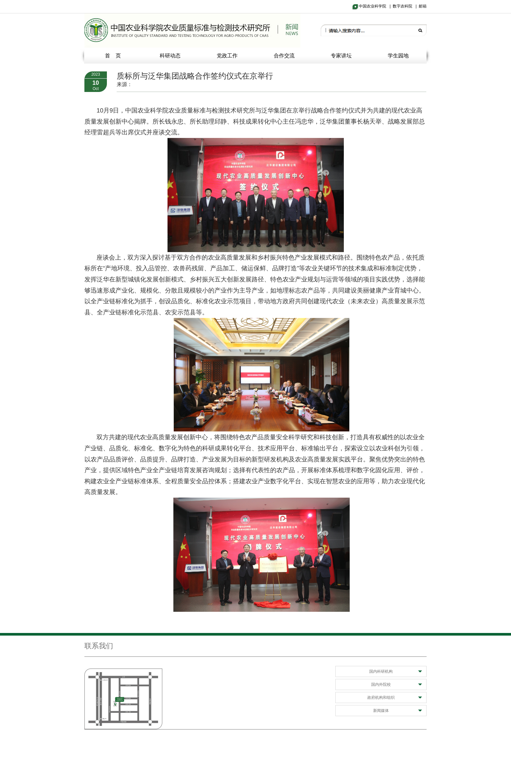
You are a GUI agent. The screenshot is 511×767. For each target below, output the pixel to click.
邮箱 (423, 6)
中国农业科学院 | (376, 6)
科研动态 (170, 55)
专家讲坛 (341, 55)
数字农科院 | (406, 6)
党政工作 (227, 55)
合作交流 (284, 55)
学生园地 (398, 55)
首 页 (113, 55)
